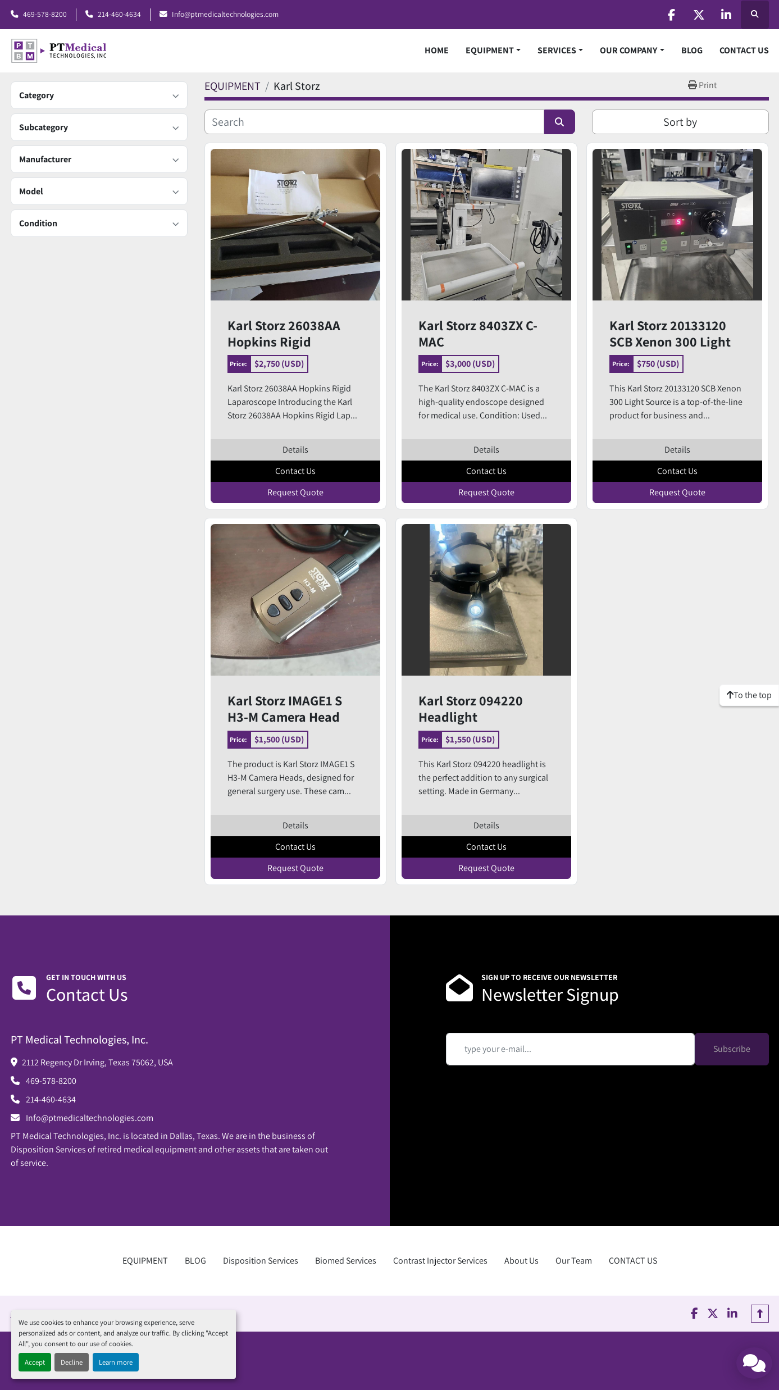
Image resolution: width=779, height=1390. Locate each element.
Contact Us (295, 471)
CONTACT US (744, 50)
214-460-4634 (119, 14)
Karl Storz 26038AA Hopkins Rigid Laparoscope (283, 333)
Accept (35, 1362)
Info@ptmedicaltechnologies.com (225, 14)
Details (295, 449)
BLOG (692, 50)
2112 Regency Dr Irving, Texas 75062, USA (97, 1062)
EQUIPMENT (490, 50)
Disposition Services (260, 1260)
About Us (521, 1260)
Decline (72, 1362)
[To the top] (749, 695)
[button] (493, 50)
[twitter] (697, 15)
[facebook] (668, 15)
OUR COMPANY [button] (628, 50)
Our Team (573, 1260)
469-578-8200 (45, 14)
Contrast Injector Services (440, 1260)
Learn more (116, 1362)
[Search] (374, 122)
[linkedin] (726, 15)
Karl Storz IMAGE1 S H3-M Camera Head (284, 708)
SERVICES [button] (556, 50)
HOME (437, 50)
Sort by (680, 122)
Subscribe (731, 1049)
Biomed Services (345, 1260)
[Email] (570, 1049)
